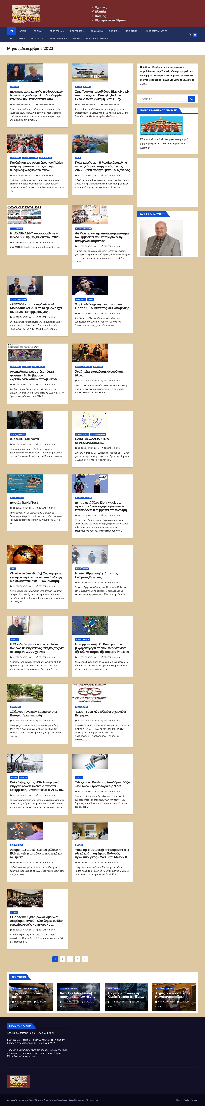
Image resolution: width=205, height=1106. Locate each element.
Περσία (116, 989)
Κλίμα (13, 568)
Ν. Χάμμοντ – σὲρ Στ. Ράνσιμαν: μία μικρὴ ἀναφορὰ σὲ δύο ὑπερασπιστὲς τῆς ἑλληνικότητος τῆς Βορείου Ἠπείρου (102, 648)
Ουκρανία (14, 87)
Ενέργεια (14, 639)
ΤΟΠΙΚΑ (38, 31)
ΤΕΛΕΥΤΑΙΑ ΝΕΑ (16, 228)
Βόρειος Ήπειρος (82, 639)
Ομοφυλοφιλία (45, 158)
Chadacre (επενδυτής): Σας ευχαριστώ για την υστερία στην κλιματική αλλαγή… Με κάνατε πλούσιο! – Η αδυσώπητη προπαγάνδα (37, 579)
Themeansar (91, 1100)
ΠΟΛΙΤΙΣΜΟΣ (17, 38)
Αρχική (194, 1100)
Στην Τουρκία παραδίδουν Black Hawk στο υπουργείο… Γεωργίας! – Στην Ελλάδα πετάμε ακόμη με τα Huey (102, 95)
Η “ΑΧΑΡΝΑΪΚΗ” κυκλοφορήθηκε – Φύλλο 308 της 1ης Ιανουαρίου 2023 (34, 235)
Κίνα (110, 989)
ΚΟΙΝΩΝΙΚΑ (131, 31)
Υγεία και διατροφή (83, 228)
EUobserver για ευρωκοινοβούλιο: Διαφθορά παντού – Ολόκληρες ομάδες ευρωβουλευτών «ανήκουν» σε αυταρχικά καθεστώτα (36, 922)
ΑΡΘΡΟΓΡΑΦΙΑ (58, 38)
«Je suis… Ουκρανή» (24, 439)
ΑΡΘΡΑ (78, 367)
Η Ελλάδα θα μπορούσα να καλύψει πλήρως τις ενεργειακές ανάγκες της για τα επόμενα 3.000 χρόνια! (36, 648)
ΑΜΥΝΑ (78, 87)
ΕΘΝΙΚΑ (113, 31)
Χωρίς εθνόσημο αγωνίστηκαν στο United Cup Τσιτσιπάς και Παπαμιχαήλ (102, 306)
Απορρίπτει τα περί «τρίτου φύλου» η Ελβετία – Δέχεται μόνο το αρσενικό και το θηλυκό (36, 853)
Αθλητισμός (80, 299)
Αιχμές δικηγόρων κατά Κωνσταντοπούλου (172, 995)
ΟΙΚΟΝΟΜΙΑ (97, 31)
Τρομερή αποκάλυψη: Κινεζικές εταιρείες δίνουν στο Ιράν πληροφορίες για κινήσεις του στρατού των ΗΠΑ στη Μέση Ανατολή (37, 1053)
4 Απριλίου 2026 (23, 1002)
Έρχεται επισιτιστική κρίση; (27, 995)
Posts (186, 1100)
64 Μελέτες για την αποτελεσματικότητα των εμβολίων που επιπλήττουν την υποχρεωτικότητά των (102, 237)
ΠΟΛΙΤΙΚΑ (36, 38)
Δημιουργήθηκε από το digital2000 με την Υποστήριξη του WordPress (37, 1100)
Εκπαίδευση (15, 158)
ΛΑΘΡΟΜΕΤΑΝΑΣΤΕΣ (156, 31)
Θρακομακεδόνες (98, 434)
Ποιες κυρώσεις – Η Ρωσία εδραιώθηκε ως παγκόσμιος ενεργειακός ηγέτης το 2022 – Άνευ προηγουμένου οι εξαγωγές (102, 166)
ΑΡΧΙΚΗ (23, 31)
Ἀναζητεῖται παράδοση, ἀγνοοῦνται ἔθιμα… (99, 373)
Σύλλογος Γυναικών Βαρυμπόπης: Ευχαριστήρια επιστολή (33, 713)
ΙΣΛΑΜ (76, 38)
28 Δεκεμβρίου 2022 (23, 795)
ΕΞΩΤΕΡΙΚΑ (76, 31)
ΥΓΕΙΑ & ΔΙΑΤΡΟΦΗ (96, 38)
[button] (190, 34)
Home (179, 1100)
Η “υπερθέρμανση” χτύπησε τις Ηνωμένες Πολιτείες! (96, 575)
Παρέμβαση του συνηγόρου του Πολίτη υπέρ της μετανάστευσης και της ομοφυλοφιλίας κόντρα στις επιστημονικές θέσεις (36, 168)
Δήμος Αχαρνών (82, 434)
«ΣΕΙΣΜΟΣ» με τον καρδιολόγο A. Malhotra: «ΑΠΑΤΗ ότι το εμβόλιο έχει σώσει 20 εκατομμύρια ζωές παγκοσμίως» (36, 309)
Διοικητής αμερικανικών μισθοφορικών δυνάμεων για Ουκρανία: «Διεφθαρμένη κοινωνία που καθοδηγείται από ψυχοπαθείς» (36, 97)
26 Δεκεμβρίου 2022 (23, 863)
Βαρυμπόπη (15, 707)
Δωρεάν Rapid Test (24, 502)
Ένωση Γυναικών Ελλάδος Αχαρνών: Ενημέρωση (100, 713)
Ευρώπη (79, 845)
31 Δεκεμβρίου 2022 (23, 105)
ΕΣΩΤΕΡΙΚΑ (56, 31)
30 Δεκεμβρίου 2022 (89, 175)
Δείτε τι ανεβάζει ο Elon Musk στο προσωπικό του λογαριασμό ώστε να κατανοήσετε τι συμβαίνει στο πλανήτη (101, 506)
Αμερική (14, 777)
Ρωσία (78, 158)
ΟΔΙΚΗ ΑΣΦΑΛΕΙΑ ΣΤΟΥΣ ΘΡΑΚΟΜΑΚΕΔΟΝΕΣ (92, 441)
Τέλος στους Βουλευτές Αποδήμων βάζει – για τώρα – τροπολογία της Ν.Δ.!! (102, 784)
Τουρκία (86, 87)
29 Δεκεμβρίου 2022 (89, 246)
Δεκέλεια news (45, 105)
